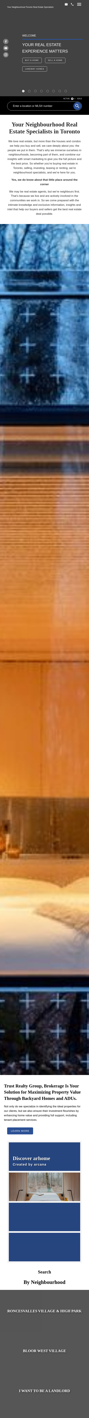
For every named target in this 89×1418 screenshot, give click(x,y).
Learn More (20, 1131)
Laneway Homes (34, 69)
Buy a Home (32, 60)
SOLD (79, 99)
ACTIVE (66, 99)
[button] (32, 60)
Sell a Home (55, 60)
